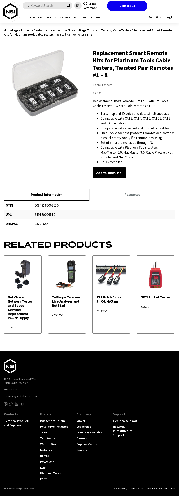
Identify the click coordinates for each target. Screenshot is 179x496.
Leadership (84, 426)
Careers (82, 438)
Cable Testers (122, 30)
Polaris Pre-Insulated (54, 426)
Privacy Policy (120, 488)
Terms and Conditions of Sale (161, 488)
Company (84, 414)
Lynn (43, 467)
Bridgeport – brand (53, 421)
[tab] (46, 195)
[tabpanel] (89, 217)
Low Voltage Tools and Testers (90, 30)
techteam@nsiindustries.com (21, 396)
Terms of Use (137, 488)
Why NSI (82, 421)
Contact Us (127, 5)
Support (95, 17)
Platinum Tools (50, 473)
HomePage (11, 30)
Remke (44, 456)
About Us (80, 17)
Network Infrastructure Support (122, 431)
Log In (169, 17)
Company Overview (90, 432)
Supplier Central (87, 444)
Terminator (48, 438)
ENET (43, 479)
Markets (65, 17)
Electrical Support (125, 421)
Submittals (155, 17)
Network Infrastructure (51, 30)
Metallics (46, 450)
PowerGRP (47, 461)
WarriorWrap (49, 444)
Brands (51, 17)
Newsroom (84, 450)
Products (36, 17)
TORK (44, 432)
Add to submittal (109, 172)
